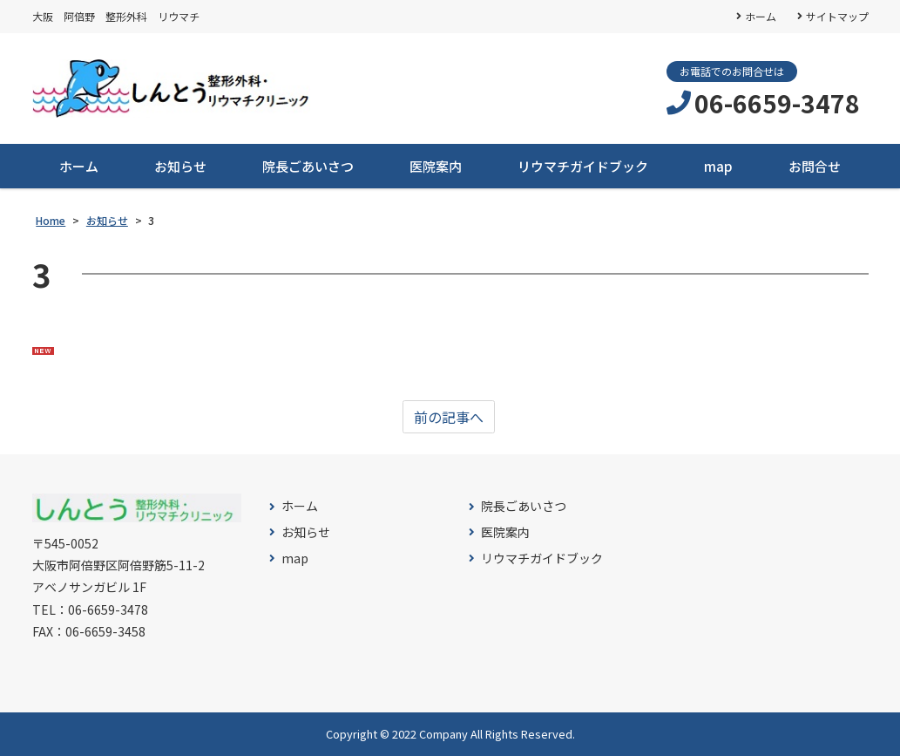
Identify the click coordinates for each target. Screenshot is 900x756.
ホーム (760, 16)
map (718, 166)
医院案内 (435, 166)
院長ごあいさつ (308, 166)
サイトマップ (837, 16)
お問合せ (814, 166)
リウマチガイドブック (583, 166)
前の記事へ (449, 416)
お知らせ (180, 166)
